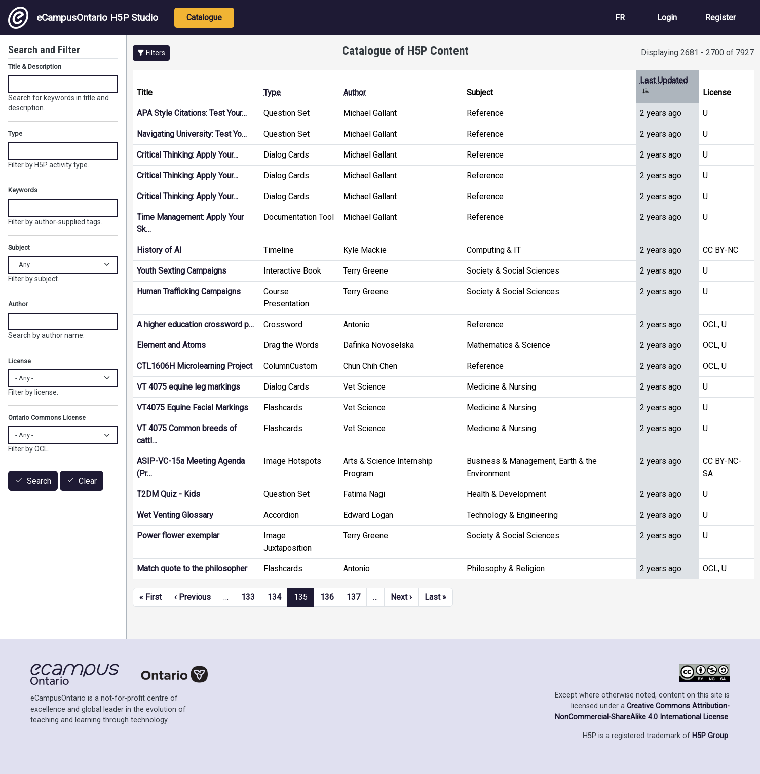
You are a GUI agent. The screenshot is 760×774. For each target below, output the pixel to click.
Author (354, 92)
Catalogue (204, 17)
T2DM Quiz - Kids (168, 494)
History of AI (159, 250)
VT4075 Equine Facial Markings (192, 407)
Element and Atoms (171, 345)
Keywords (22, 190)
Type (272, 92)
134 (274, 597)
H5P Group (710, 735)
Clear (88, 481)
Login (667, 17)
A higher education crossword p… (195, 324)
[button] (151, 53)
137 (353, 597)
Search (39, 481)
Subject (19, 247)
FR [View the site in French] (620, 17)
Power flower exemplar (178, 535)
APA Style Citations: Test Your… (192, 113)
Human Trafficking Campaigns (189, 291)
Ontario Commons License (47, 417)
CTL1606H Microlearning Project (194, 366)
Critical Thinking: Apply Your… (187, 155)
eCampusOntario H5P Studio (83, 18)
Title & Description (34, 66)
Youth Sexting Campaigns (181, 271)
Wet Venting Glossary (175, 515)
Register (720, 17)
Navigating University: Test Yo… (192, 134)
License (19, 361)
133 (248, 597)
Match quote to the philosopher (192, 568)
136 (327, 597)
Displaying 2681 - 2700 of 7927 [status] (697, 52)
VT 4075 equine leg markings (188, 387)
